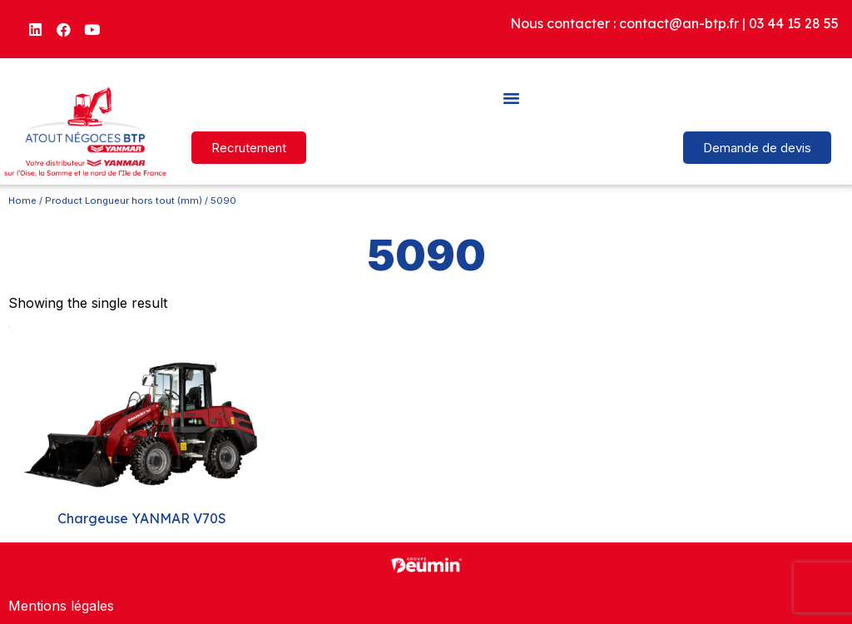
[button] (511, 97)
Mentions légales (61, 605)
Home (22, 200)
